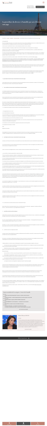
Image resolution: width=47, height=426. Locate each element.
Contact (23, 424)
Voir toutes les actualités (23, 309)
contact (35, 56)
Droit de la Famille (16, 38)
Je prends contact (40, 6)
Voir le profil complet (28, 329)
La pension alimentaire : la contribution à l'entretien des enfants (15, 305)
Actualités (11, 38)
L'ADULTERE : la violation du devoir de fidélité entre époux (14, 303)
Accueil (8, 38)
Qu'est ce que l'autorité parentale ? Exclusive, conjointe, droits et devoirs (17, 295)
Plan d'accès (9, 424)
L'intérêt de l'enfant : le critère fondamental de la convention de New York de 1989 (18, 297)
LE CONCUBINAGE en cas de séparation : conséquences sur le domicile (16, 301)
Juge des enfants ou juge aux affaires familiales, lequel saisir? (15, 299)
